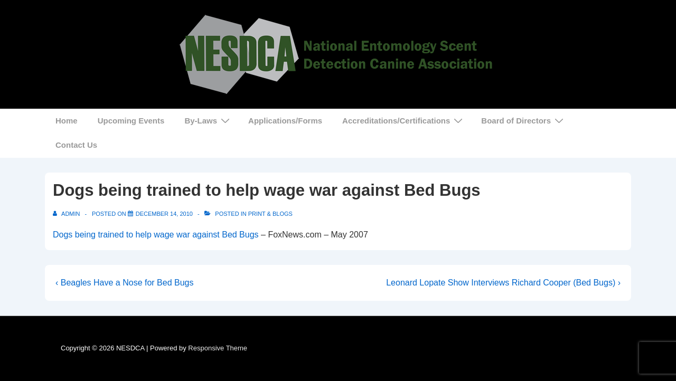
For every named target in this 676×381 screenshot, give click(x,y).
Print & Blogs (270, 214)
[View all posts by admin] (67, 214)
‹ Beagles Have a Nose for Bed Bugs (124, 282)
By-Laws (208, 120)
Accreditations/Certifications (403, 120)
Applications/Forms (285, 120)
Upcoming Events (131, 120)
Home (66, 120)
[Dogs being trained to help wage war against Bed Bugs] (164, 214)
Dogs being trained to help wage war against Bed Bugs (156, 234)
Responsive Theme (217, 348)
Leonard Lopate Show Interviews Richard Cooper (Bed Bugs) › (503, 282)
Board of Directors (523, 120)
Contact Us (76, 144)
